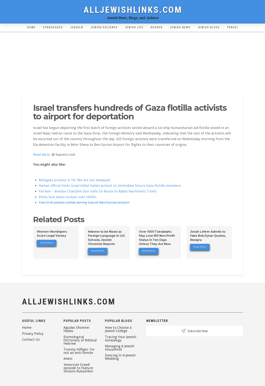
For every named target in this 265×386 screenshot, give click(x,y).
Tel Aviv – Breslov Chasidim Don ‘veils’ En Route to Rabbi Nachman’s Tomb (97, 191)
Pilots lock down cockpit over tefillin (67, 197)
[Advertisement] (132, 59)
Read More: (42, 154)
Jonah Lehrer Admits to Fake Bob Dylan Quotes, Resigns (208, 236)
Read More (46, 242)
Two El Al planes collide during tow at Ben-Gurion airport (84, 202)
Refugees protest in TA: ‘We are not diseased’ (74, 180)
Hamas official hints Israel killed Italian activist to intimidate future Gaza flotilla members (110, 185)
